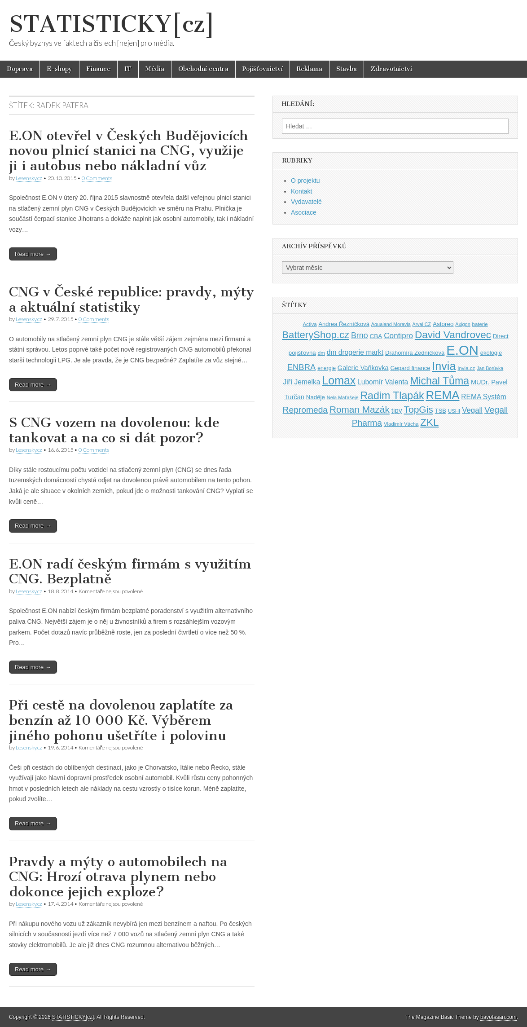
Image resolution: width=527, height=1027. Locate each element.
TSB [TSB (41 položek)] (440, 410)
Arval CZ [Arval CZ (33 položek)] (422, 324)
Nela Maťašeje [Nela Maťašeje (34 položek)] (343, 397)
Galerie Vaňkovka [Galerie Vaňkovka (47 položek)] (363, 367)
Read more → (33, 254)
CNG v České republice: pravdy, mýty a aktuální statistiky (131, 299)
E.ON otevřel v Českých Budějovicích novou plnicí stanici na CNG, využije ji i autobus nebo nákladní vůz (128, 151)
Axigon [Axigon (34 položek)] (462, 324)
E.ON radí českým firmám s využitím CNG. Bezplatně (130, 571)
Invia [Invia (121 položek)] (444, 366)
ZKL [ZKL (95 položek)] (429, 422)
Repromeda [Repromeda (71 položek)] (305, 409)
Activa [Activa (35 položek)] (309, 324)
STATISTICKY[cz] (112, 24)
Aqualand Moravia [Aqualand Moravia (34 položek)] (391, 324)
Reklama (309, 69)
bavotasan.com (498, 1017)
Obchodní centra (203, 69)
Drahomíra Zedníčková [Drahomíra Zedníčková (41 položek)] (414, 352)
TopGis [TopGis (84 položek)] (418, 409)
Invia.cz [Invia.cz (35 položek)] (466, 368)
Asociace (303, 212)
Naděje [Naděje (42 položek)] (315, 397)
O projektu (305, 180)
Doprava (20, 69)
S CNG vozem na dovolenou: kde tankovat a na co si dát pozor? (114, 430)
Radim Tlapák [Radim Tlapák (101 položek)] (392, 395)
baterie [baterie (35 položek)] (480, 324)
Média (154, 69)
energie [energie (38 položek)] (326, 368)
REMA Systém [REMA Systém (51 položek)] (483, 397)
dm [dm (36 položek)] (321, 353)
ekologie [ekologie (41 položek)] (491, 352)
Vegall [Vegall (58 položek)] (472, 410)
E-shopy (59, 69)
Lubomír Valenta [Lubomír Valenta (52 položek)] (382, 382)
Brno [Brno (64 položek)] (359, 335)
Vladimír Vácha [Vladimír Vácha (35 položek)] (401, 424)
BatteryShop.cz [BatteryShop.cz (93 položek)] (315, 334)
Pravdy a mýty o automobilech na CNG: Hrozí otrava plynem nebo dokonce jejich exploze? (118, 877)
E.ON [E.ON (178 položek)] (462, 350)
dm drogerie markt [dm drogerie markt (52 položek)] (355, 352)
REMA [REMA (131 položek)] (442, 395)
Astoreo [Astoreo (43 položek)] (443, 324)
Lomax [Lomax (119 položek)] (339, 380)
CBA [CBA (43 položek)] (376, 336)
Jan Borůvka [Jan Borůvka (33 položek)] (490, 368)
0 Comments (97, 178)
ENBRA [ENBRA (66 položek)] (301, 367)
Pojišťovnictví (262, 69)
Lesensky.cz (29, 178)
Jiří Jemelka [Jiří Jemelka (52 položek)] (301, 382)
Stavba (346, 69)
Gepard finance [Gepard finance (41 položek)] (410, 368)
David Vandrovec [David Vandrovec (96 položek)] (453, 334)
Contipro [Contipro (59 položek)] (398, 335)
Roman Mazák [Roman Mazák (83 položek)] (359, 409)
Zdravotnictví (391, 69)
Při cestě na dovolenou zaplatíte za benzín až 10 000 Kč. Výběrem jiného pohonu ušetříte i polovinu (121, 720)
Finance (98, 69)
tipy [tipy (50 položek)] (396, 410)
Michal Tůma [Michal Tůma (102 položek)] (439, 381)
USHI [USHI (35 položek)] (454, 411)
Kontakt (301, 191)
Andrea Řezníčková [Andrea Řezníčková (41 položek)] (343, 324)
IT (128, 69)
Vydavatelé (306, 201)
